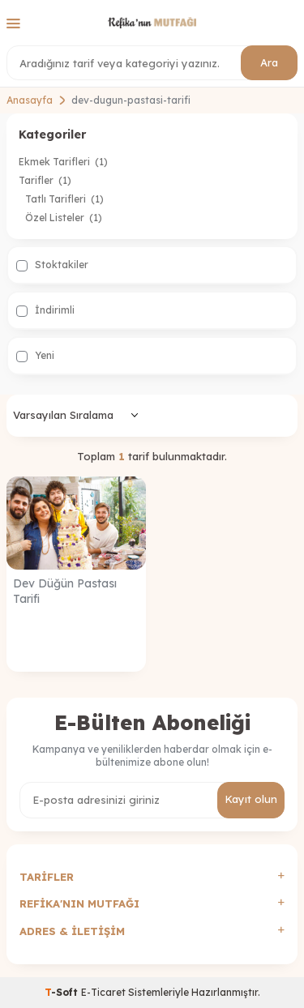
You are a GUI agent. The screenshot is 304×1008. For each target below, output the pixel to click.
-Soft (63, 992)
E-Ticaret (103, 992)
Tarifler (45, 180)
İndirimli (45, 310)
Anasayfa (29, 100)
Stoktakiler (52, 264)
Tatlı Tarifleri (64, 199)
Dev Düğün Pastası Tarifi (65, 591)
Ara (269, 62)
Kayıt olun (251, 798)
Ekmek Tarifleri (63, 162)
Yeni (35, 355)
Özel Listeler (63, 217)
